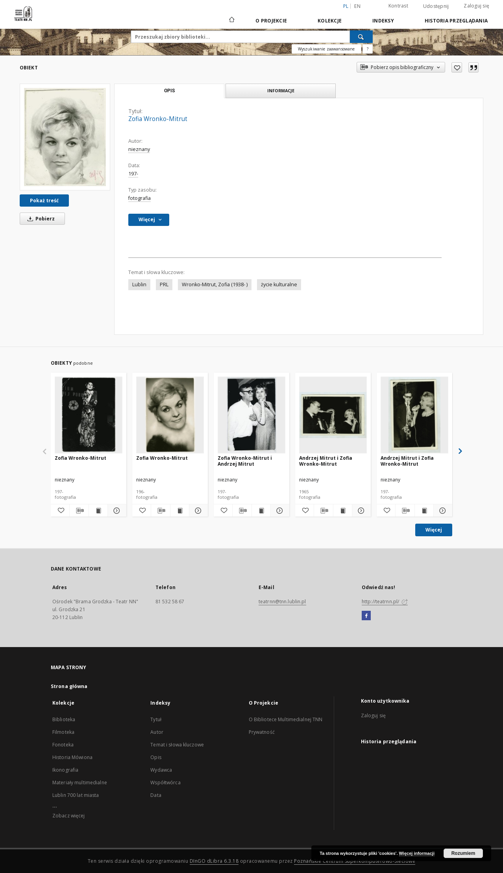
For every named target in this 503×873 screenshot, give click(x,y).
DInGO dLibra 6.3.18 (214, 861)
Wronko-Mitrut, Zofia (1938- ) (215, 284)
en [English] (357, 6)
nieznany (139, 149)
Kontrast (398, 5)
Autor (156, 732)
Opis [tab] (169, 90)
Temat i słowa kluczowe (177, 744)
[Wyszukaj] (361, 36)
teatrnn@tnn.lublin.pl (282, 601)
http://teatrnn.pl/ (385, 601)
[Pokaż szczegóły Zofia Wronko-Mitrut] (116, 511)
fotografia (139, 198)
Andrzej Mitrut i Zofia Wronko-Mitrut (325, 461)
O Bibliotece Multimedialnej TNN (286, 719)
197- (133, 173)
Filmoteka (63, 732)
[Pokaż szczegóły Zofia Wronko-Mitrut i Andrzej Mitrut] (279, 511)
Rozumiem (463, 853)
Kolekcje (330, 20)
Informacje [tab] (280, 90)
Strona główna (69, 686)
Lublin (139, 284)
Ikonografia (65, 770)
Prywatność (262, 732)
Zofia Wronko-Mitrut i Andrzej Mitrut (245, 461)
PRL (164, 284)
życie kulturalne (279, 284)
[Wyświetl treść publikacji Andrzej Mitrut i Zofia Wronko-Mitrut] (342, 511)
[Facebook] (366, 615)
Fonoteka (63, 744)
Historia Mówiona (72, 757)
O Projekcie (271, 20)
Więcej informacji (417, 853)
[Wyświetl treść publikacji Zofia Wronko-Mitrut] (98, 511)
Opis (155, 757)
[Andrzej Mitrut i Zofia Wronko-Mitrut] (333, 415)
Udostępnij (436, 6)
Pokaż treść (44, 200)
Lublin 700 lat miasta (75, 795)
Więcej (433, 529)
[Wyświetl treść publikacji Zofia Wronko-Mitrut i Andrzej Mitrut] (261, 511)
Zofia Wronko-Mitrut (80, 458)
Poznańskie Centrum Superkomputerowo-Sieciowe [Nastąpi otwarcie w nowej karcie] (354, 861)
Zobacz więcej (68, 815)
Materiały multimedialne (79, 782)
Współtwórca (165, 782)
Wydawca (161, 770)
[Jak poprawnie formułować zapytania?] (367, 49)
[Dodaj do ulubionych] (456, 67)
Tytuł (155, 719)
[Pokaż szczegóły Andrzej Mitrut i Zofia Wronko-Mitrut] (360, 511)
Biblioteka (63, 719)
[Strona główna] (231, 20)
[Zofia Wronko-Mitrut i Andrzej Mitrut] (251, 415)
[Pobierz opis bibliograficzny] (79, 511)
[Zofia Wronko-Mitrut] (65, 137)
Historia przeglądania (456, 20)
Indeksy (383, 20)
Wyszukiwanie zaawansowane (326, 49)
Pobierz (40, 218)
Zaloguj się (476, 5)
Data (155, 795)
